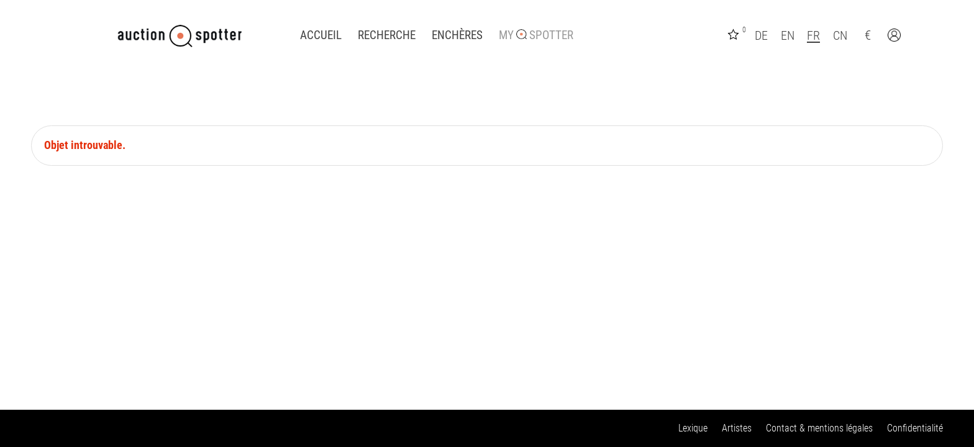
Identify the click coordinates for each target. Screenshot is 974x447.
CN (840, 35)
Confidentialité (915, 428)
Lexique (693, 428)
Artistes (737, 428)
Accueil (321, 35)
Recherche (387, 35)
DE (761, 35)
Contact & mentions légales (819, 428)
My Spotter (536, 35)
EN (787, 35)
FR (813, 35)
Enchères (457, 35)
